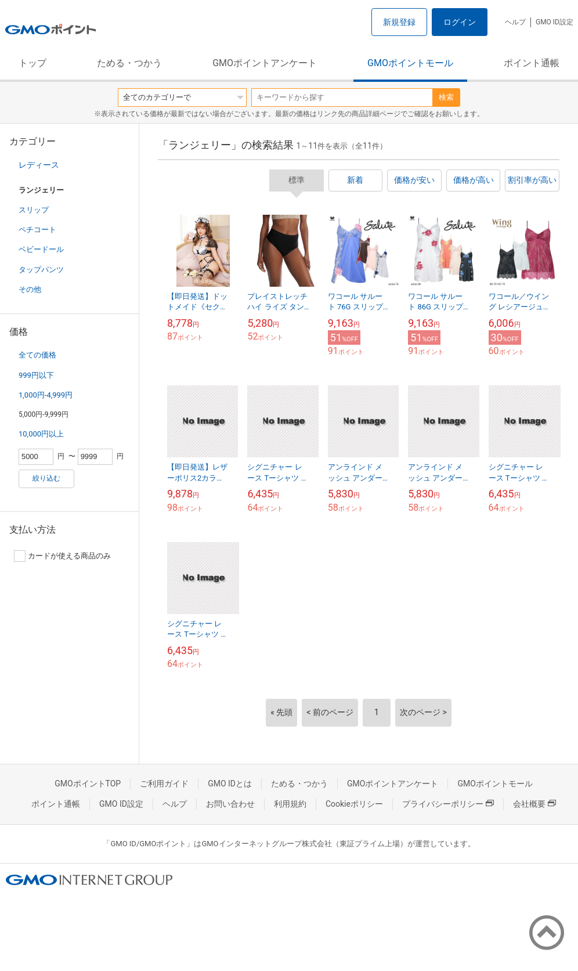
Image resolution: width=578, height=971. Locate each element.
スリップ (34, 209)
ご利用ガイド (164, 783)
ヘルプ (515, 22)
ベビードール (41, 249)
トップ (32, 62)
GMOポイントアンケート (264, 62)
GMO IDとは (230, 783)
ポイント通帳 (531, 62)
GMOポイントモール (410, 62)
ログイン (459, 22)
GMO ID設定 (554, 22)
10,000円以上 (41, 433)
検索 (446, 97)
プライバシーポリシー (448, 803)
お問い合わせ (230, 803)
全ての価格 (37, 355)
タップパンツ (41, 269)
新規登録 (399, 22)
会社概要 (534, 803)
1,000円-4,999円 (46, 395)
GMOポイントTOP (88, 783)
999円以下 (36, 375)
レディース (39, 164)
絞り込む (46, 478)
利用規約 (290, 803)
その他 (30, 289)
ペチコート (37, 229)
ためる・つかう (129, 62)
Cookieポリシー (354, 803)
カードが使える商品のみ (62, 556)
